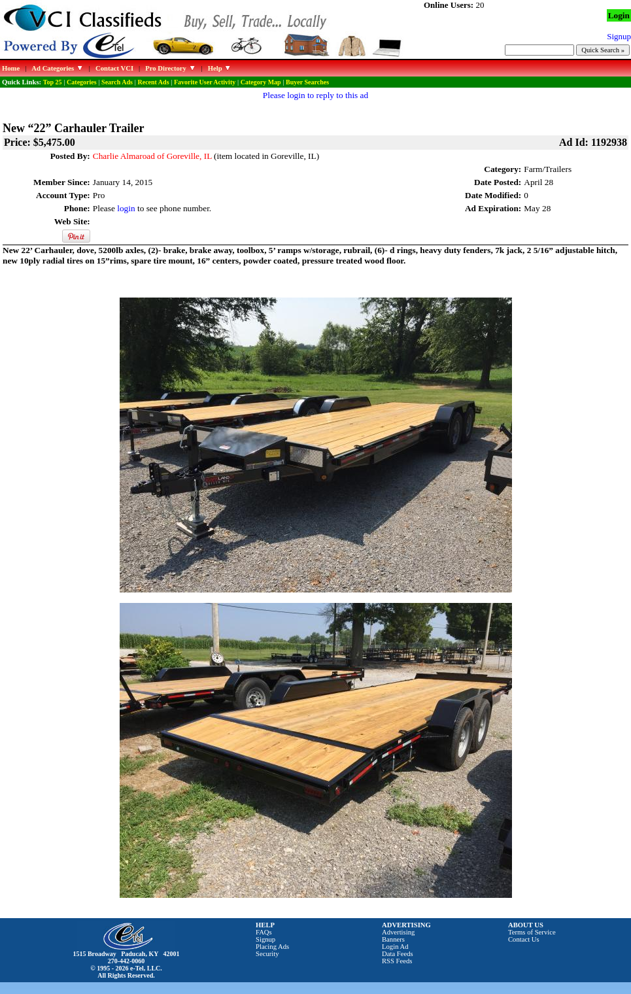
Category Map (261, 82)
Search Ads (117, 82)
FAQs (264, 932)
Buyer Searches (307, 82)
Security (267, 953)
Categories (82, 82)
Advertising (398, 932)
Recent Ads (153, 82)
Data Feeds (397, 953)
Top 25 (52, 82)
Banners (393, 939)
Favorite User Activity (204, 82)
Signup (265, 939)
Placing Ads (272, 946)
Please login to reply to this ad (315, 95)
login (126, 208)
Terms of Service (532, 932)
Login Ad (395, 946)
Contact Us (523, 939)
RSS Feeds (397, 961)
